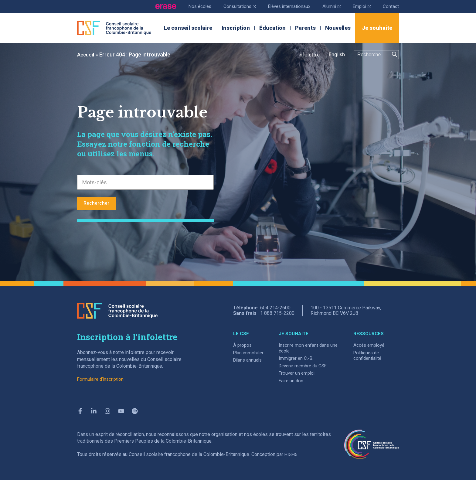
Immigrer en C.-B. (299, 358)
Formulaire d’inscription (102, 379)
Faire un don (294, 380)
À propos (243, 345)
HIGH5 (291, 455)
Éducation (272, 28)
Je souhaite (377, 28)
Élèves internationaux (285, 6)
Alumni (329, 5)
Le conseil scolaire (188, 28)
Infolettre (307, 54)
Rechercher (100, 203)
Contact (391, 6)
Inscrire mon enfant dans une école (307, 348)
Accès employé (369, 345)
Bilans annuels (248, 360)
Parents (305, 28)
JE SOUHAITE (296, 333)
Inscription (236, 28)
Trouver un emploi (300, 373)
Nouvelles (338, 28)
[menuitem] (336, 55)
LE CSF (241, 333)
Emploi (361, 5)
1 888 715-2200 (277, 313)
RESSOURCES (368, 333)
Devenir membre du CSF (307, 366)
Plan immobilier (249, 353)
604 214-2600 (275, 308)
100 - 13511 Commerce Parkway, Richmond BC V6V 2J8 (346, 310)
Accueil (86, 54)
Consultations (233, 5)
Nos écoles (192, 6)
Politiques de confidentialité (368, 355)
